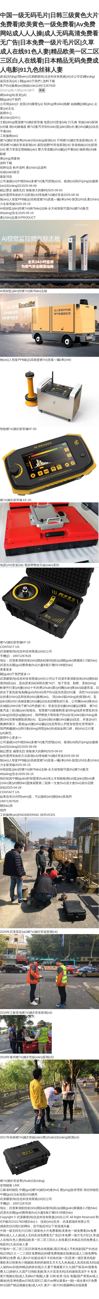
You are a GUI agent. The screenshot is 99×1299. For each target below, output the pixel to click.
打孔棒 (72, 122)
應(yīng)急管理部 (71, 1190)
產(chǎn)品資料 (36, 167)
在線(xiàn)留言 (10, 172)
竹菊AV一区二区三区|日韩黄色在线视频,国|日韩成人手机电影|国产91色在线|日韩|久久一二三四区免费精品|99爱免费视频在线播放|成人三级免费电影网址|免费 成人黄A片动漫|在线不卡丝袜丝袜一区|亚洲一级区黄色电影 (49, 1253)
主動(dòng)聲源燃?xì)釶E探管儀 (21, 122)
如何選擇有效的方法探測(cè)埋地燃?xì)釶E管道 (32, 195)
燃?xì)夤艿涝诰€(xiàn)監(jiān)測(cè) (50, 126)
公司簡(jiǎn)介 (9, 104)
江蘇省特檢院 (9, 1190)
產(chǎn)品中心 (10, 117)
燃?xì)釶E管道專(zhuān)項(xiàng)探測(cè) (28, 140)
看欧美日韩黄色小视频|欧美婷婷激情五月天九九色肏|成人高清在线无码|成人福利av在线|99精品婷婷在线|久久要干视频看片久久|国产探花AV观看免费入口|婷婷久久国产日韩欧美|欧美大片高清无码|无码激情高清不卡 (49, 1267)
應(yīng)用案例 (10, 158)
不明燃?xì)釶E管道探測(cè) (75, 140)
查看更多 (6, 669)
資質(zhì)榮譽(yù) (31, 104)
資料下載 (49, 81)
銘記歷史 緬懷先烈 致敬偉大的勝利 (23, 190)
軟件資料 (19, 167)
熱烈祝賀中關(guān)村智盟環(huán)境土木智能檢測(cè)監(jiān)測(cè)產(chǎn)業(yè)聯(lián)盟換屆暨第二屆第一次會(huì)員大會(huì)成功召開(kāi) (47, 783)
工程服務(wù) (9, 135)
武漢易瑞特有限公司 (76, 1221)
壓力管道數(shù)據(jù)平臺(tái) (58, 149)
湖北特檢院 (91, 1190)
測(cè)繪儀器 (17, 126)
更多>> (25, 674)
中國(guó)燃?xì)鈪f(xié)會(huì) (39, 1190)
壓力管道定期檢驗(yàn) (21, 149)
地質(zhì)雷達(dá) (55, 122)
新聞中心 (6, 113)
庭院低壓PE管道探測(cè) (54, 145)
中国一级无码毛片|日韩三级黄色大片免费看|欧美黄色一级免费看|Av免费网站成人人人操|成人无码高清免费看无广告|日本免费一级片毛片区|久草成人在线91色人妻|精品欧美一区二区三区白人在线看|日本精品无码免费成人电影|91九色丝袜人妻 (49, 42)
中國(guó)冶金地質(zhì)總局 (18, 1194)
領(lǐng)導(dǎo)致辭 (57, 104)
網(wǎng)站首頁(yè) (13, 95)
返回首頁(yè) (8, 81)
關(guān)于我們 (30, 81)
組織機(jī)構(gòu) (82, 104)
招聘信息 (6, 167)
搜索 (42, 90)
